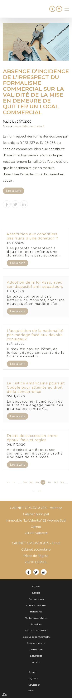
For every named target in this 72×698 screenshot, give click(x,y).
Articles (36, 662)
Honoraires (36, 611)
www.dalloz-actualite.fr (29, 126)
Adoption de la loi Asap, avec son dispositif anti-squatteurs (35, 284)
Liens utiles (36, 655)
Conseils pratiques (36, 605)
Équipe (36, 592)
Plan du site (36, 649)
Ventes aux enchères (36, 617)
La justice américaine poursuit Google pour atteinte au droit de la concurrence (36, 387)
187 (25, 482)
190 (43, 482)
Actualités (36, 624)
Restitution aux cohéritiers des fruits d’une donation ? (32, 236)
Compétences (36, 599)
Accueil (36, 586)
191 (49, 482)
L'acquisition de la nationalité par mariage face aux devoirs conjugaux (35, 335)
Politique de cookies (36, 630)
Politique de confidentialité (36, 636)
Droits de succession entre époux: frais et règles (32, 438)
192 (56, 482)
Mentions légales (36, 643)
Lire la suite (13, 190)
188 (31, 482)
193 (62, 482)
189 (37, 482)
